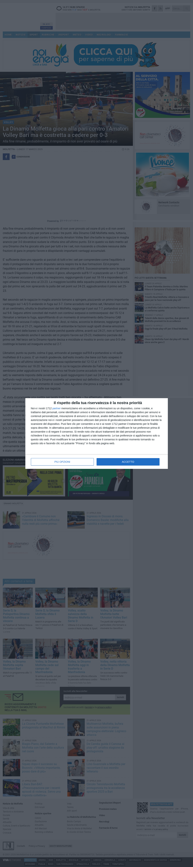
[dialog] (96, 433)
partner (56, 408)
